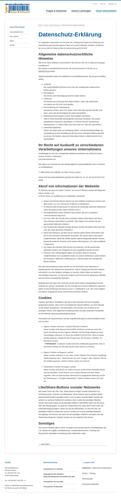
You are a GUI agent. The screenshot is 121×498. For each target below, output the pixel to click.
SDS (40, 25)
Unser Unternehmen (106, 11)
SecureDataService (16, 32)
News (12, 41)
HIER (56, 172)
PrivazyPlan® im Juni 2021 (53, 482)
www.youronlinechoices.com (62, 313)
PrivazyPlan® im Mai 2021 (53, 487)
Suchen (115, 4)
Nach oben (45, 444)
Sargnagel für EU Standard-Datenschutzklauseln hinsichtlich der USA (59, 475)
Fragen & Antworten (56, 11)
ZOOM (12, 45)
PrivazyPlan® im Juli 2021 (53, 469)
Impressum (86, 468)
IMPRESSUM (44, 71)
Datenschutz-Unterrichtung (102, 468)
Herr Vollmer (14, 36)
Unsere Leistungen (81, 11)
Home (95, 4)
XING (23, 488)
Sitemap (103, 4)
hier (84, 311)
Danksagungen (87, 479)
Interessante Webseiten (90, 484)
